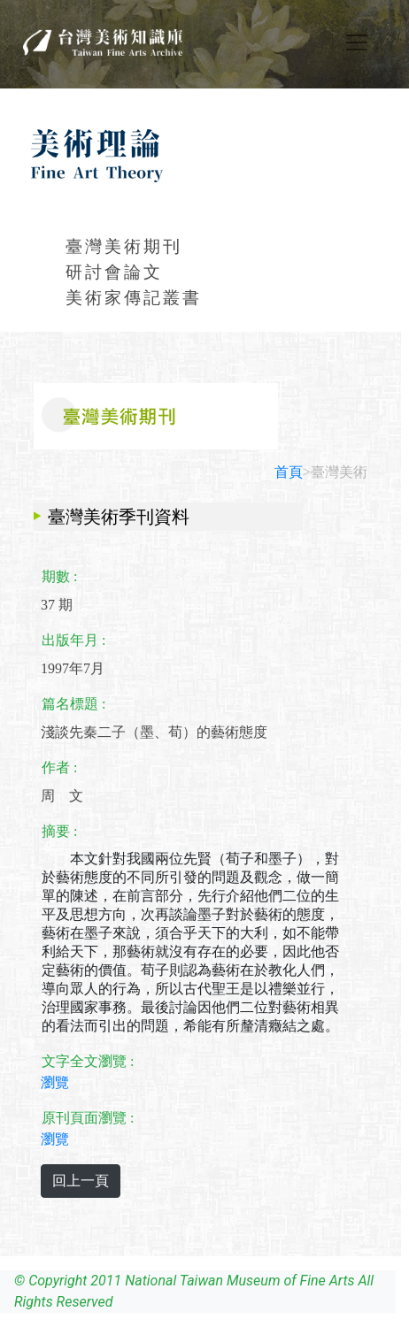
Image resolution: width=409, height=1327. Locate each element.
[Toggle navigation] (357, 42)
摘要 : (59, 831)
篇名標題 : (73, 703)
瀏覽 (55, 1082)
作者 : (59, 767)
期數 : (59, 576)
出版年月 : (73, 640)
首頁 (288, 471)
